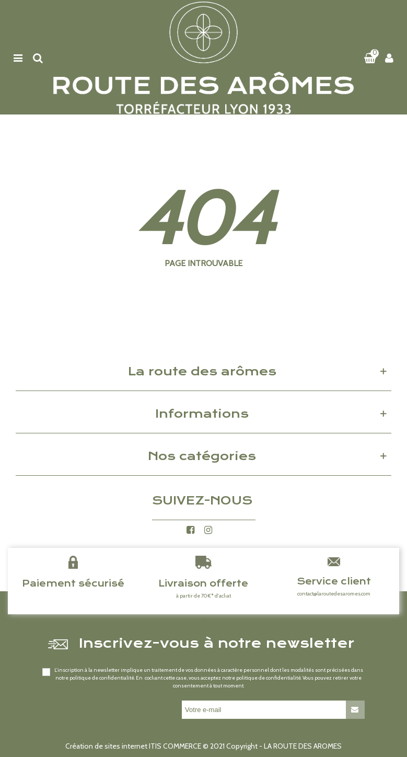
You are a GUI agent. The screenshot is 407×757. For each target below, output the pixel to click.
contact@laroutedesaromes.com (333, 593)
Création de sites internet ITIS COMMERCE (133, 746)
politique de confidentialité (101, 677)
